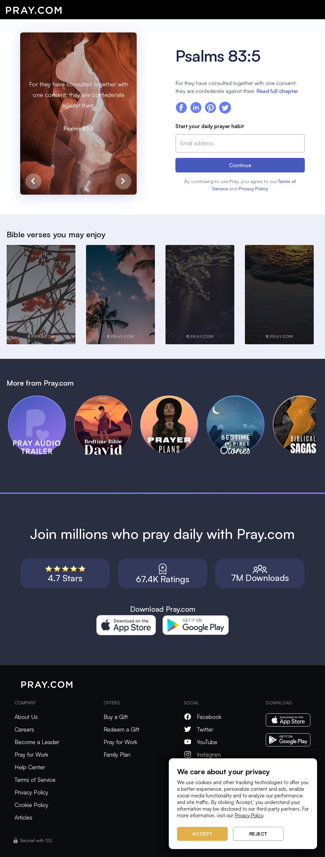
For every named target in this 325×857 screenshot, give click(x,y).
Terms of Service (35, 779)
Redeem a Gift (121, 729)
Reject (258, 833)
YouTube (200, 741)
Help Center (30, 767)
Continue (240, 165)
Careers (24, 729)
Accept (202, 833)
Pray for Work (31, 754)
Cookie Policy (31, 804)
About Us (26, 716)
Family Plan (117, 754)
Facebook (202, 716)
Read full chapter (277, 91)
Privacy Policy (253, 188)
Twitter (198, 729)
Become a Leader (37, 741)
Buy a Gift (116, 716)
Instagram (202, 754)
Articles (23, 817)
